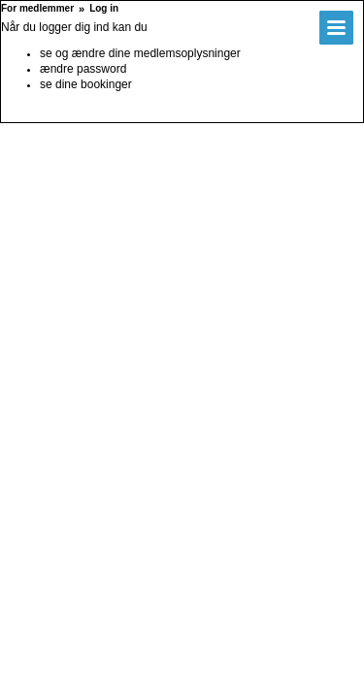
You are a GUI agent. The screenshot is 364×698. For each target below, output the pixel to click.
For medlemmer (37, 8)
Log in (103, 8)
